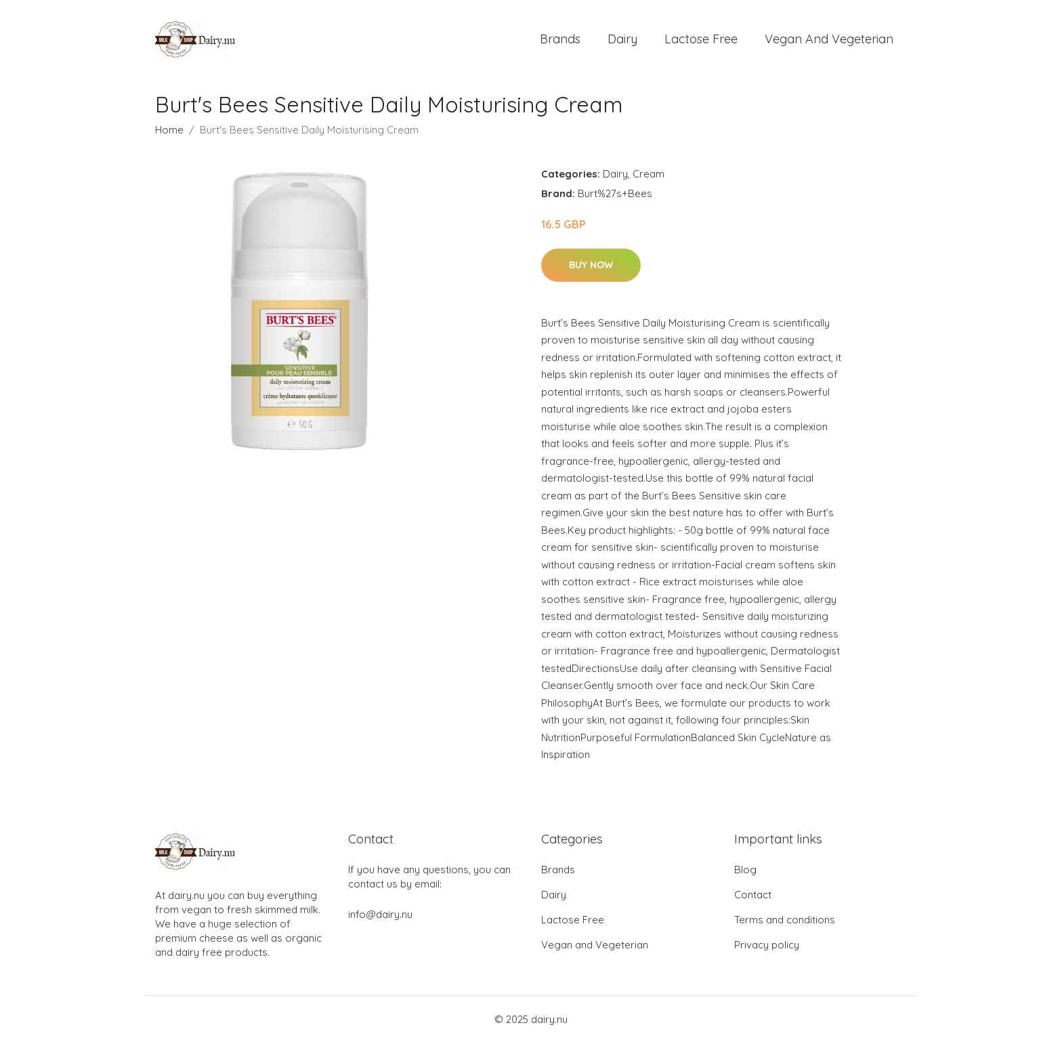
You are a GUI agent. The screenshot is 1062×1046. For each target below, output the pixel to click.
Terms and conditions (784, 923)
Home (169, 133)
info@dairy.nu (380, 917)
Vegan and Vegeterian (829, 40)
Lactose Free (701, 40)
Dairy (622, 40)
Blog (745, 872)
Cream (648, 177)
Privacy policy (766, 948)
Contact (752, 898)
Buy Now (591, 268)
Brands (560, 40)
